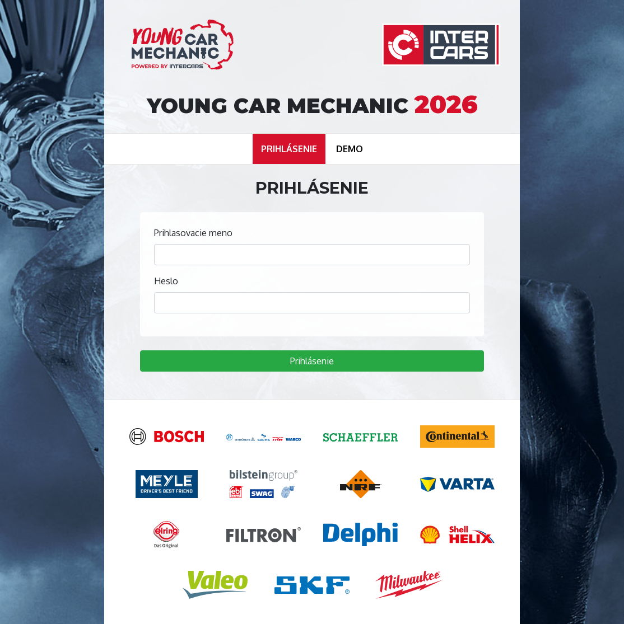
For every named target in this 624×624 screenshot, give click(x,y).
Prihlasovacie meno (193, 232)
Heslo (166, 281)
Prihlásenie (312, 361)
